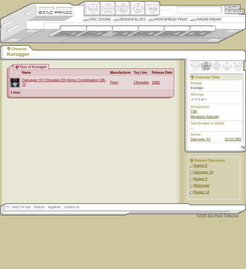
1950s (67, 31)
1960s (93, 31)
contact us (72, 207)
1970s (119, 31)
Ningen (137, 9)
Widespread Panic (171, 19)
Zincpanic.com (55, 12)
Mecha (122, 9)
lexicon (39, 207)
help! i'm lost (21, 207)
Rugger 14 (201, 192)
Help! (242, 148)
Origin (92, 9)
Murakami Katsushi (205, 117)
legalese (54, 207)
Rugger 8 (200, 165)
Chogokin (141, 82)
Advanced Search (235, 11)
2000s (197, 31)
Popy (114, 82)
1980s (145, 31)
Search (233, 7)
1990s (171, 31)
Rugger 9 (200, 179)
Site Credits (55, 7)
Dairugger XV (201, 139)
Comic (151, 9)
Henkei (107, 9)
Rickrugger (202, 185)
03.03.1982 (233, 139)
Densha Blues (133, 19)
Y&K (194, 111)
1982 (156, 82)
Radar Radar (209, 19)
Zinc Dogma (100, 19)
